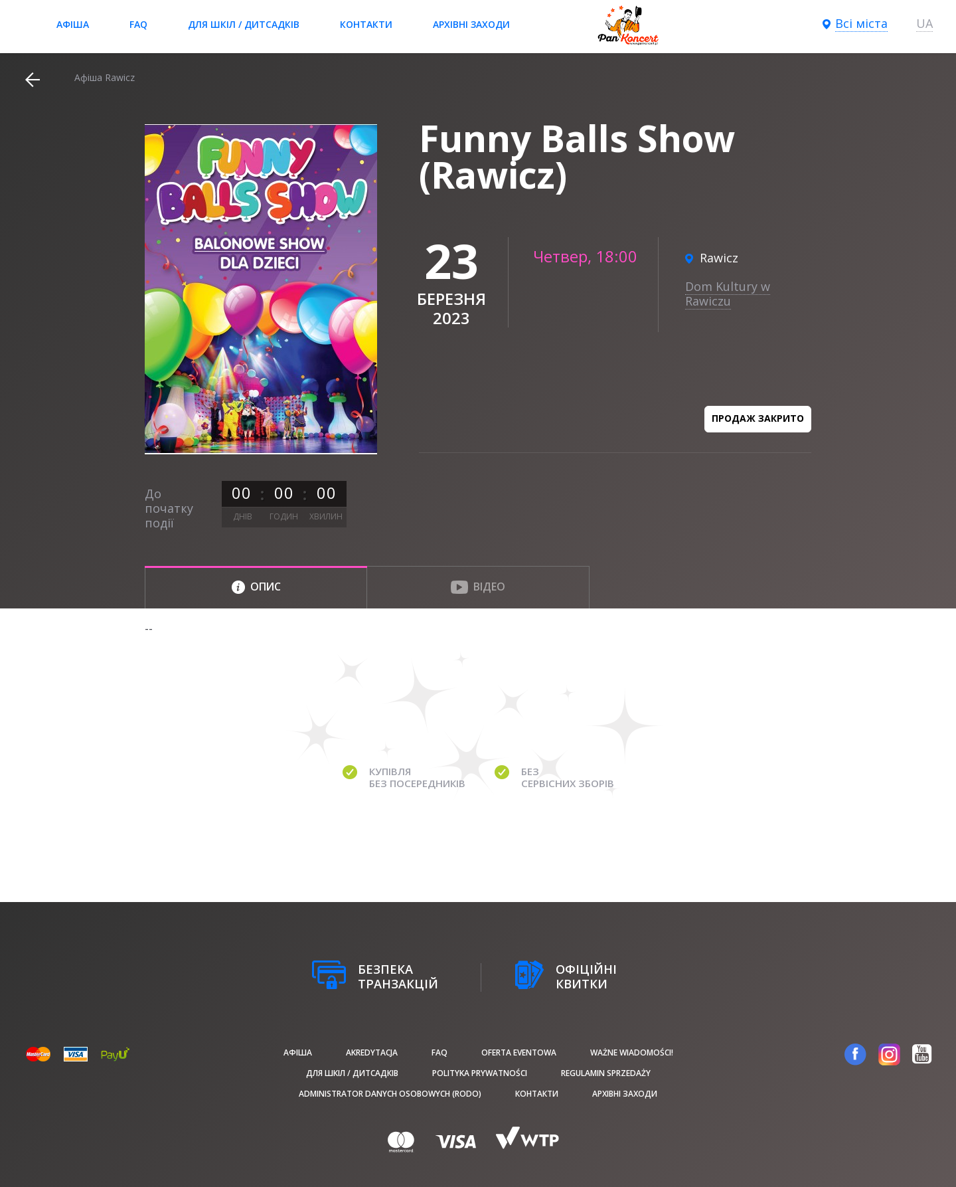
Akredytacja (372, 1052)
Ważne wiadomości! (631, 1052)
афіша (72, 24)
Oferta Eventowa (518, 1052)
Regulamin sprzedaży (606, 1073)
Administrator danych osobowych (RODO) (390, 1093)
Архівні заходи (471, 24)
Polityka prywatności (479, 1073)
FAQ (138, 24)
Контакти (366, 24)
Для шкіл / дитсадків (243, 24)
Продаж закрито (758, 418)
